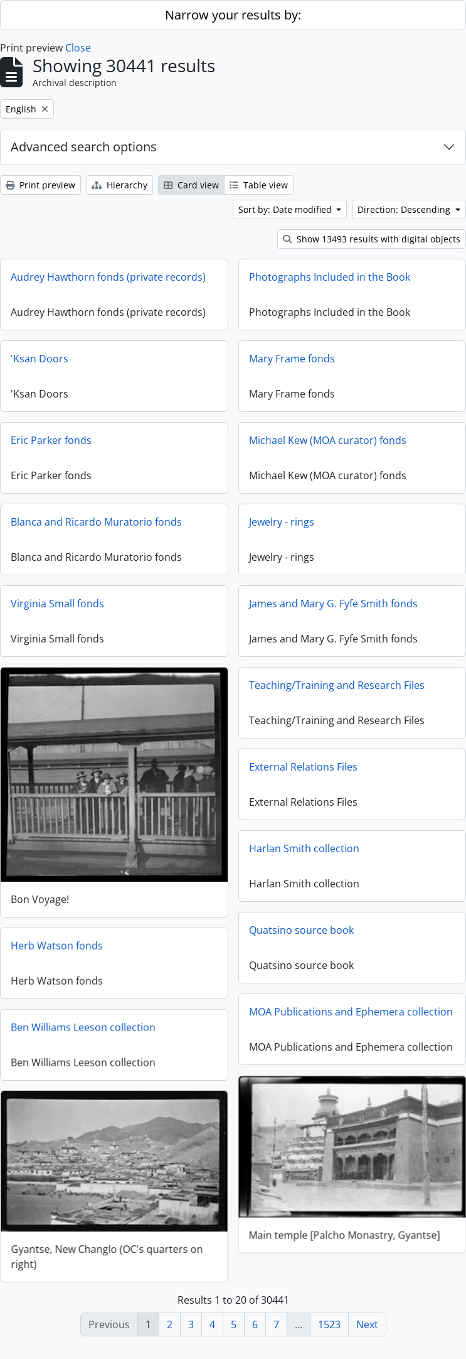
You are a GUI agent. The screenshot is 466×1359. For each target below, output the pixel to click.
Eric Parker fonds (51, 440)
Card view (191, 185)
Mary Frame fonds (292, 358)
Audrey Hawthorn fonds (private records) (108, 277)
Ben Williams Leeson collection (83, 1027)
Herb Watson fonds (57, 945)
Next (367, 1324)
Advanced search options (84, 146)
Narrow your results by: (233, 14)
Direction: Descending (405, 209)
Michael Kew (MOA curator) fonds (327, 440)
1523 (329, 1324)
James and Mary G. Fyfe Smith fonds (333, 603)
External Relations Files (303, 767)
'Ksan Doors (39, 358)
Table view (259, 185)
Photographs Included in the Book (329, 277)
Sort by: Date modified (286, 209)
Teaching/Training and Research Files (337, 685)
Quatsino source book (301, 930)
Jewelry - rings (281, 522)
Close (78, 48)
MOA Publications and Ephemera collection (351, 1012)
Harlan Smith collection (304, 848)
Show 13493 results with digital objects (371, 239)
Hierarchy (119, 185)
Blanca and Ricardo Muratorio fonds (96, 522)
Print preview (40, 185)
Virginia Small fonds (57, 603)
